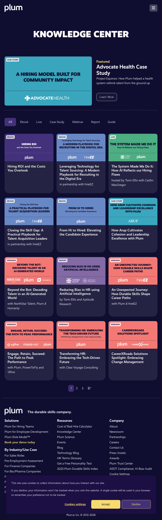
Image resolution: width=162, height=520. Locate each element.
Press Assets (117, 453)
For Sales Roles (14, 455)
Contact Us (116, 447)
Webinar (77, 122)
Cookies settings (75, 504)
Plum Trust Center (121, 463)
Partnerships (117, 437)
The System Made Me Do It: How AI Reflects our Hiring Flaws (133, 170)
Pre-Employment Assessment (24, 461)
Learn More (107, 96)
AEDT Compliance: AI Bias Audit (130, 469)
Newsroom (116, 431)
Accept (106, 504)
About (113, 426)
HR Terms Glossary (69, 458)
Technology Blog (68, 453)
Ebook (24, 122)
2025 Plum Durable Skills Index (77, 469)
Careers (114, 442)
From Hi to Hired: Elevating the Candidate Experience (80, 232)
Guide (111, 122)
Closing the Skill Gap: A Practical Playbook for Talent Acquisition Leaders (27, 234)
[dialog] (81, 494)
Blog (60, 447)
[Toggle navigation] (153, 8)
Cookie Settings (119, 474)
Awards (114, 458)
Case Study (57, 122)
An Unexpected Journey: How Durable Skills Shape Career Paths (131, 294)
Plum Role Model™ (17, 437)
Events (61, 442)
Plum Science (66, 437)
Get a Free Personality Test (74, 463)
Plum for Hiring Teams (19, 426)
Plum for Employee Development (26, 431)
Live (39, 122)
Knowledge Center (69, 431)
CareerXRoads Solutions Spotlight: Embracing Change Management (130, 358)
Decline (136, 504)
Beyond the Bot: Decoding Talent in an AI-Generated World (27, 294)
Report (95, 122)
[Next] (89, 388)
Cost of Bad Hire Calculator (74, 426)
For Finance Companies (20, 466)
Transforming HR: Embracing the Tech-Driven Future (80, 358)
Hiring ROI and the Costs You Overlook (26, 168)
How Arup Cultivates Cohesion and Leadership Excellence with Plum (130, 234)
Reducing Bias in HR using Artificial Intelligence (79, 292)
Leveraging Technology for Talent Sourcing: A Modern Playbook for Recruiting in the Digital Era (79, 172)
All (10, 122)
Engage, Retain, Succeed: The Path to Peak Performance (26, 358)
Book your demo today (20, 442)
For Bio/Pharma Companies (23, 471)
